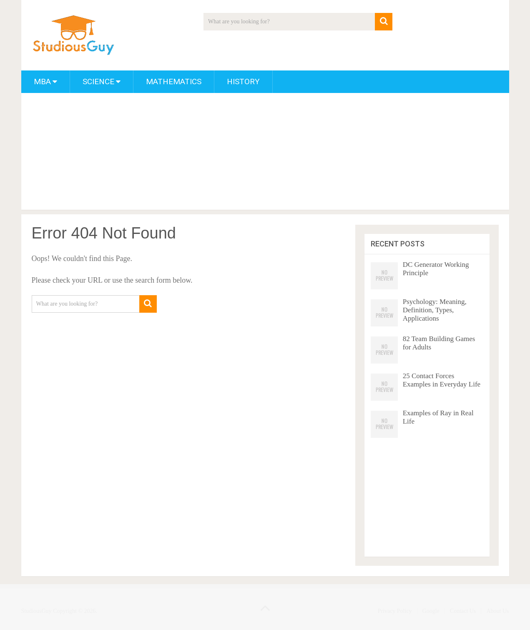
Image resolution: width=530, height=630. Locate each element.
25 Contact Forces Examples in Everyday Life (441, 380)
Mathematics (173, 81)
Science (98, 81)
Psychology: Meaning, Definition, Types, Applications (435, 310)
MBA (42, 81)
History (243, 81)
